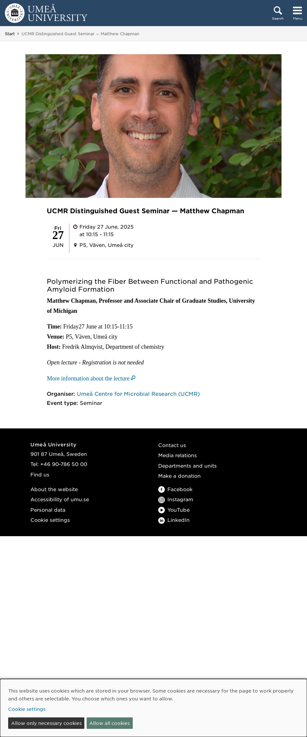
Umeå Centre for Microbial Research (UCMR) (138, 393)
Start (10, 33)
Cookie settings (50, 520)
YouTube (174, 509)
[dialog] (153, 708)
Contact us (172, 445)
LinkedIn (174, 520)
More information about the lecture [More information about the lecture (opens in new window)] (88, 378)
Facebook (175, 489)
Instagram (175, 499)
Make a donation (179, 476)
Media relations (177, 455)
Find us (39, 474)
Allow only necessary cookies (46, 723)
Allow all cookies (109, 723)
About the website (54, 489)
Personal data (47, 509)
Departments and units (187, 465)
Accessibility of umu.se (59, 499)
